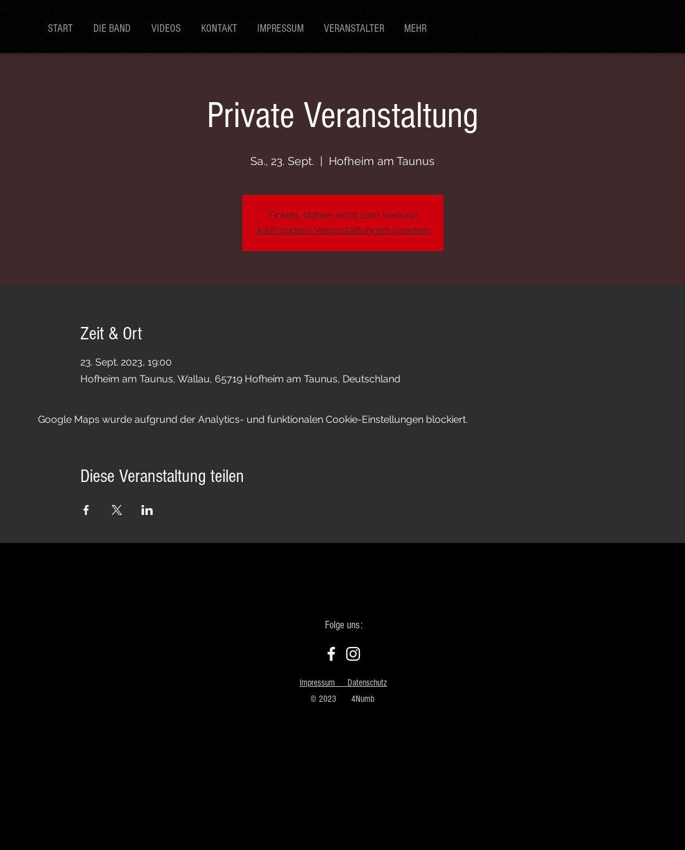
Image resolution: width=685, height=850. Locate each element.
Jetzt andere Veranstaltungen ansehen (342, 230)
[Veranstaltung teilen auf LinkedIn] (147, 510)
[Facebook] (331, 654)
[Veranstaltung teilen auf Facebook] (86, 510)
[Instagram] (353, 654)
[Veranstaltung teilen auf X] (117, 510)
